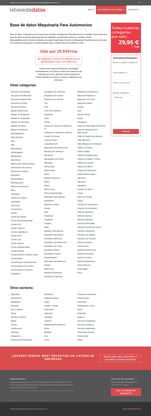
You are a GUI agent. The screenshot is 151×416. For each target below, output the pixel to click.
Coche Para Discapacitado (22, 220)
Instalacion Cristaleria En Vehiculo (58, 132)
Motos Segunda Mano (53, 193)
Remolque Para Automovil (55, 261)
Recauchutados (50, 257)
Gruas (46, 118)
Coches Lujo (16, 239)
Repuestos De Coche (86, 99)
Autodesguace (17, 152)
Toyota (80, 193)
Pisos (46, 340)
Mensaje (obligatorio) (121, 93)
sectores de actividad (110, 10)
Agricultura (15, 294)
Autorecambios (17, 179)
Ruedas (80, 107)
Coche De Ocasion (18, 217)
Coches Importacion (19, 232)
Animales (15, 306)
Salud (79, 309)
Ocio (46, 336)
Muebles (48, 332)
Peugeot (47, 223)
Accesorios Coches (19, 103)
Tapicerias (81, 178)
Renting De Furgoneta (53, 276)
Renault (47, 265)
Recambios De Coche (53, 246)
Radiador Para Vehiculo (53, 231)
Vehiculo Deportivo (85, 212)
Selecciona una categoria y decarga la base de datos (120, 358)
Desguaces (15, 274)
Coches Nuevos (17, 243)
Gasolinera (48, 114)
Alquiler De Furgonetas (20, 118)
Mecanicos (48, 155)
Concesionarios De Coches (22, 266)
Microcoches (49, 167)
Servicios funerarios (85, 325)
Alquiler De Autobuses (20, 114)
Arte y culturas (17, 309)
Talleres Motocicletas (86, 174)
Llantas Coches (50, 140)
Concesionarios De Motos (22, 270)
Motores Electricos (52, 178)
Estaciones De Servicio (53, 99)
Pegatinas (48, 220)
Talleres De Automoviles (87, 155)
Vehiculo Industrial (85, 220)
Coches (14, 325)
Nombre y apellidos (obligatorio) (125, 63)
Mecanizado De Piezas (54, 159)
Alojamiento (16, 302)
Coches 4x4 (16, 224)
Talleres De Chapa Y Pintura (88, 159)
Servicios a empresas (86, 321)
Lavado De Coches (52, 136)
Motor (46, 174)
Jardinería (48, 317)
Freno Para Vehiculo (52, 111)
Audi (13, 141)
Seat (79, 111)
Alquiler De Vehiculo (19, 130)
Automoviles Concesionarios (23, 164)
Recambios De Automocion (55, 242)
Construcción (16, 328)
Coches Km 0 (16, 236)
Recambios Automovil (53, 238)
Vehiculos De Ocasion (86, 238)
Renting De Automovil (53, 273)
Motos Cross (49, 189)
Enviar (126, 131)
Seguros (80, 317)
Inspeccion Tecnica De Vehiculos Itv (57, 127)
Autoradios (15, 175)
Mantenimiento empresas (54, 325)
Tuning (80, 201)
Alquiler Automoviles (19, 111)
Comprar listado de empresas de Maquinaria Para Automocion (59, 60)
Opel (46, 212)
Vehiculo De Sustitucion (87, 208)
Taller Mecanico (83, 140)
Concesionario (17, 258)
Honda (47, 122)
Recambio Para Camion (53, 235)
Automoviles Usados (19, 171)
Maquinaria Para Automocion (56, 148)
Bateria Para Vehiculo (20, 186)
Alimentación (16, 298)
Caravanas (15, 194)
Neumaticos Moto (51, 204)
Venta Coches (83, 246)
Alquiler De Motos (18, 126)
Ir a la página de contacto (126, 392)
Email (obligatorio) (120, 73)
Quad (46, 227)
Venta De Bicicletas (85, 254)
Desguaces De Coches (53, 95)
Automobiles (16, 156)
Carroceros (15, 205)
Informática (49, 309)
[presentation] (122, 118)
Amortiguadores (17, 133)
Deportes (15, 332)
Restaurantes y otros (86, 306)
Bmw (13, 190)
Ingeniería (48, 313)
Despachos (15, 336)
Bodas (13, 321)
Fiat (45, 103)
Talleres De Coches (85, 163)
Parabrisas (48, 216)
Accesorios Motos (18, 107)
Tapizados (81, 185)
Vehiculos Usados (84, 242)
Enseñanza (48, 294)
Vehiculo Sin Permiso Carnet (89, 227)
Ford (46, 107)
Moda (46, 328)
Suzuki (80, 118)
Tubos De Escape (84, 197)
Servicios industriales (86, 328)
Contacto (133, 10)
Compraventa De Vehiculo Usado (24, 255)
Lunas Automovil (51, 144)
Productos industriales (86, 294)
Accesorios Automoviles (21, 99)
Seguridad (81, 313)
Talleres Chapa (83, 151)
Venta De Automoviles (86, 250)
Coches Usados (17, 251)
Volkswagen (82, 269)
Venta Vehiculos (84, 265)
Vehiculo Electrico (84, 216)
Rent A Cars (49, 269)
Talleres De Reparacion (86, 170)
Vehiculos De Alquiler (86, 235)
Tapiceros (81, 182)
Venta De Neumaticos (86, 261)
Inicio (91, 10)
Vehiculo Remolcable (86, 223)
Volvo (79, 273)
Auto (13, 145)
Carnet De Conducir (19, 198)
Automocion (16, 160)
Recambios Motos (51, 250)
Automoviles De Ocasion (21, 167)
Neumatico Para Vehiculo (54, 197)
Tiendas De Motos (85, 189)
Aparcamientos (17, 137)
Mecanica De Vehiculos (54, 151)
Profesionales (83, 298)
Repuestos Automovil (86, 95)
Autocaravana (16, 149)
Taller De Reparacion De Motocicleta (87, 131)
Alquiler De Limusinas (20, 122)
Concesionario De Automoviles (23, 262)
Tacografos (82, 122)
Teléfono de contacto (121, 83)
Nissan (47, 208)
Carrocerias (15, 202)
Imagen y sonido (51, 306)
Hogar (46, 302)
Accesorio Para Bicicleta (21, 95)
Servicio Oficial (83, 114)
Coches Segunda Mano (20, 247)
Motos (47, 182)
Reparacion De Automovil (87, 92)
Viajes (79, 340)
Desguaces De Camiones (54, 92)
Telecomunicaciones (85, 332)
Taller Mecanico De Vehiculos (89, 144)
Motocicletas (49, 170)
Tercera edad (82, 336)
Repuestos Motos (84, 103)
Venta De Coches (84, 257)
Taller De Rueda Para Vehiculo (89, 136)
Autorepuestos (17, 183)
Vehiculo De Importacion (87, 204)
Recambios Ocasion (52, 254)
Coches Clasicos (18, 228)
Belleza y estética (18, 317)
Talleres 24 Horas (84, 148)
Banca (13, 313)
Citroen (14, 213)
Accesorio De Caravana (20, 92)
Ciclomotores (16, 209)
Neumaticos (49, 201)
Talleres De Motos (85, 167)
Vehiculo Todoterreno (86, 231)
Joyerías (47, 321)
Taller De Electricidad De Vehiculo (91, 126)
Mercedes (48, 163)
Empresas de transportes (21, 340)
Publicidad (81, 302)
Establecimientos (51, 298)
